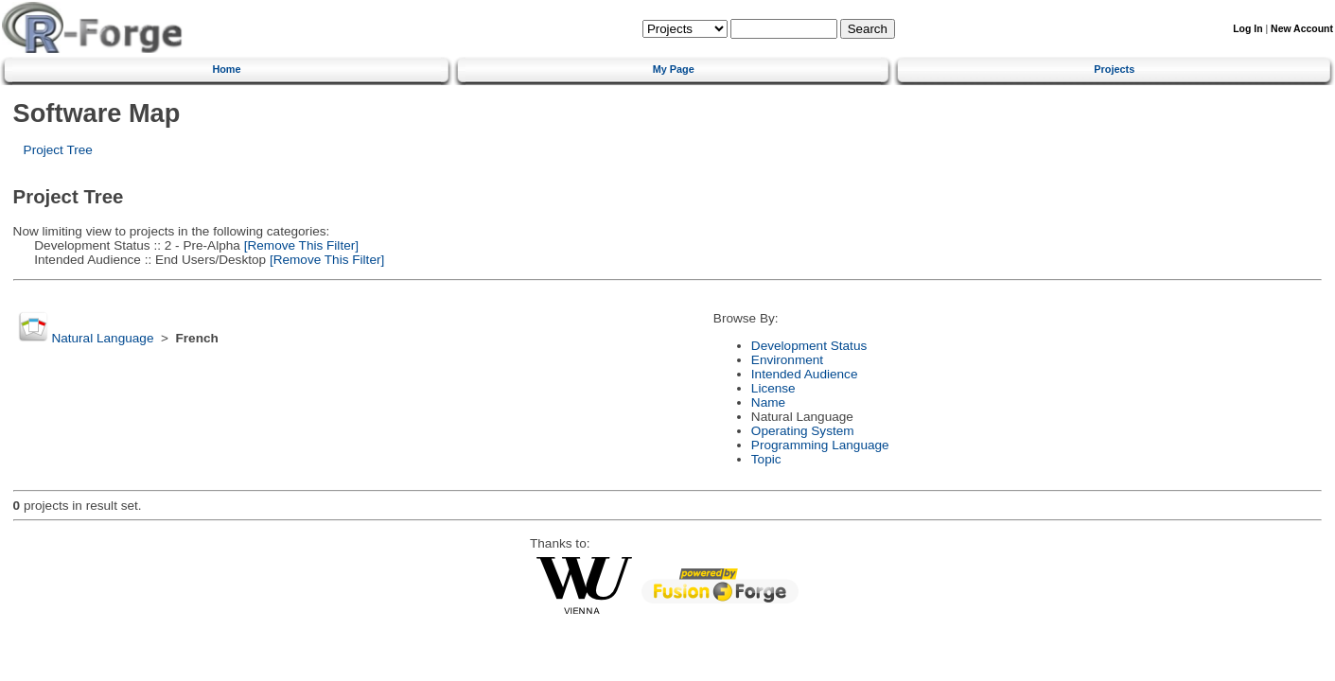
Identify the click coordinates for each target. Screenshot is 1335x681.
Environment (787, 360)
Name (768, 402)
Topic (766, 459)
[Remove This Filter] (299, 245)
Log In (1247, 29)
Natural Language (102, 338)
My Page (673, 69)
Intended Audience (804, 374)
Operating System (802, 431)
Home (226, 69)
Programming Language (820, 445)
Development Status (809, 346)
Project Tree (58, 150)
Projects (1114, 69)
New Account (1302, 29)
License (773, 388)
